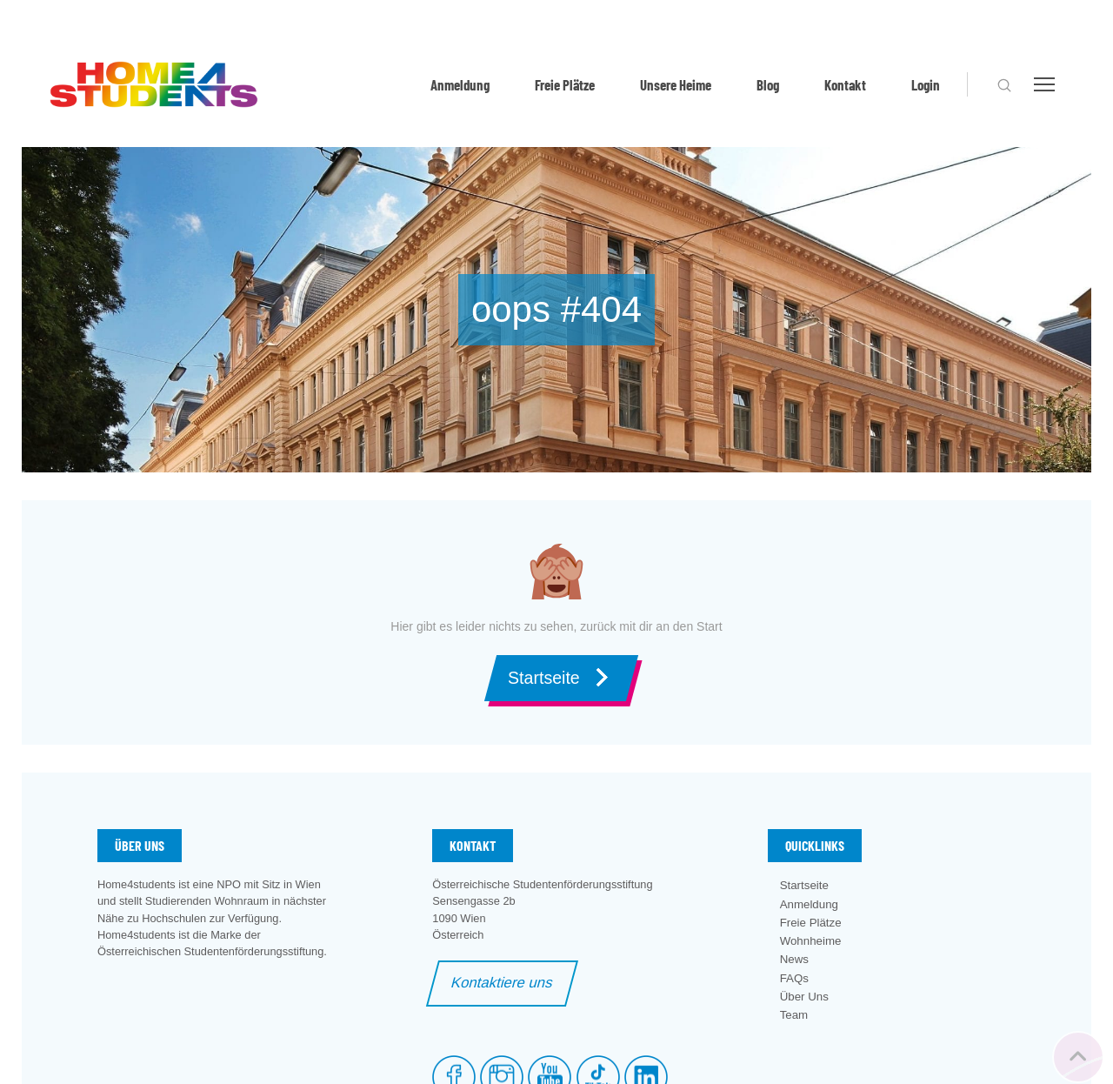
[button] (1004, 85)
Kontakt (845, 84)
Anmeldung (460, 84)
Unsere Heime (675, 84)
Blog (767, 84)
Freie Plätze (565, 84)
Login (925, 84)
